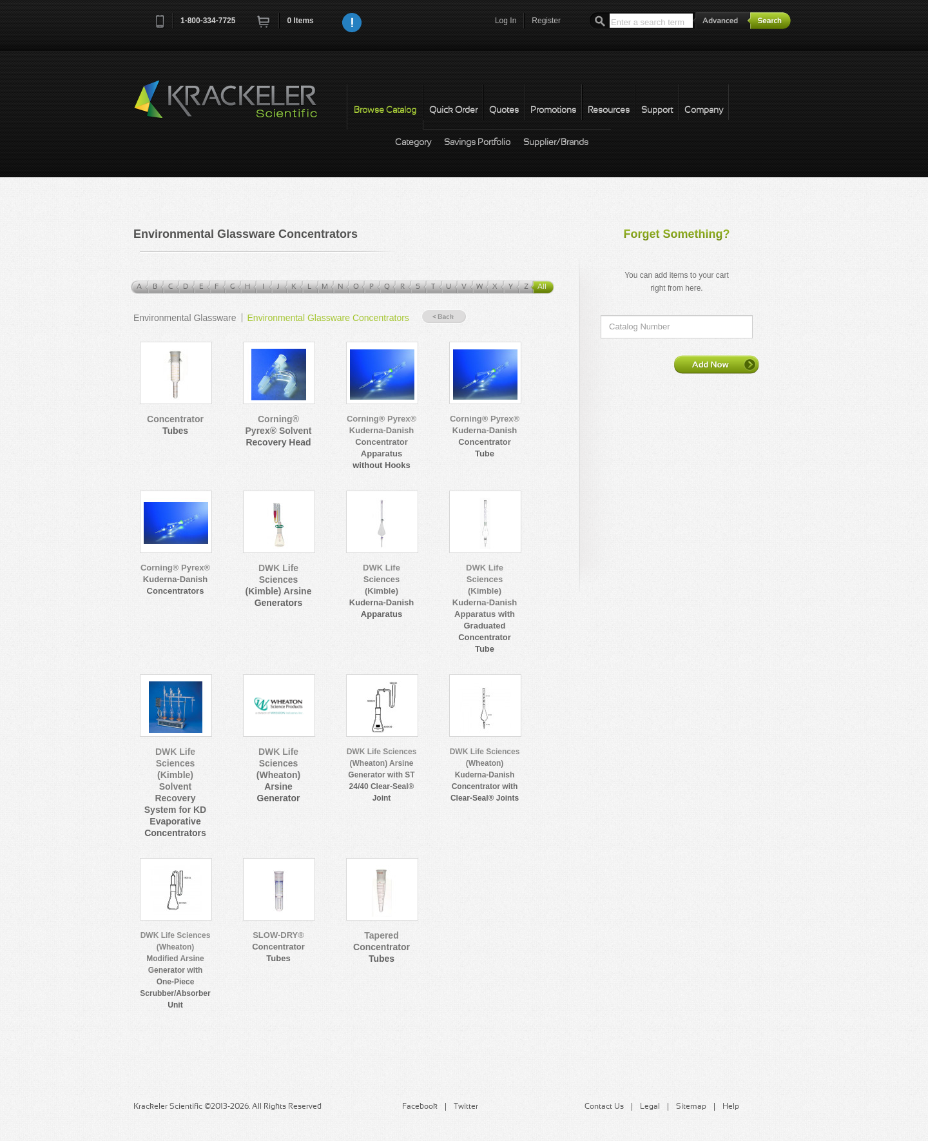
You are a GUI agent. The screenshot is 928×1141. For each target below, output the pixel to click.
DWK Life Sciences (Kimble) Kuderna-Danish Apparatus (381, 591)
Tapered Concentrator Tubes (381, 947)
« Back (444, 316)
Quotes (504, 110)
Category (413, 143)
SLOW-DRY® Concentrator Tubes (278, 946)
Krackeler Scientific (238, 106)
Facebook (420, 1107)
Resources (609, 110)
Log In (505, 20)
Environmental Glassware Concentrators (328, 317)
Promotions (553, 110)
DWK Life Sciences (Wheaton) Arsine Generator (278, 774)
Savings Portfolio (477, 143)
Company (703, 110)
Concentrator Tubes (175, 425)
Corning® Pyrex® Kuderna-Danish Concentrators (175, 579)
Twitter (466, 1107)
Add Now (716, 364)
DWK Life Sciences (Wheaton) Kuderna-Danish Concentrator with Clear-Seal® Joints (485, 775)
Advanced (722, 20)
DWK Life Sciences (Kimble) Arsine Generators (279, 585)
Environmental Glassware (185, 317)
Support (657, 110)
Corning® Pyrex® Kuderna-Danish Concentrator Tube (484, 436)
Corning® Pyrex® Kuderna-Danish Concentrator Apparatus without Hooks (381, 442)
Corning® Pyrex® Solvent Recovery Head (279, 430)
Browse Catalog (385, 110)
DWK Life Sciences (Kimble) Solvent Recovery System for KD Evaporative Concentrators (175, 792)
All (541, 287)
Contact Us (604, 1107)
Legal (650, 1107)
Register (546, 20)
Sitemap (691, 1107)
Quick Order (453, 110)
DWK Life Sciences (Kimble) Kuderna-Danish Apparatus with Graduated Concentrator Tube (484, 608)
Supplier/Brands (555, 143)
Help (730, 1107)
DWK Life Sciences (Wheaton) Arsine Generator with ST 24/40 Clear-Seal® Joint (382, 775)
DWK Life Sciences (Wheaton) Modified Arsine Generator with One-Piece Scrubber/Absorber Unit (175, 970)
